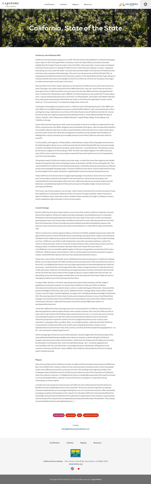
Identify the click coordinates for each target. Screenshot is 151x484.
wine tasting (71, 415)
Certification (49, 4)
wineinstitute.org (75, 464)
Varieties (63, 4)
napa (79, 415)
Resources (88, 4)
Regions (75, 4)
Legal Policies (96, 479)
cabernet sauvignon (91, 415)
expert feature (59, 415)
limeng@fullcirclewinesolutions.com (75, 429)
